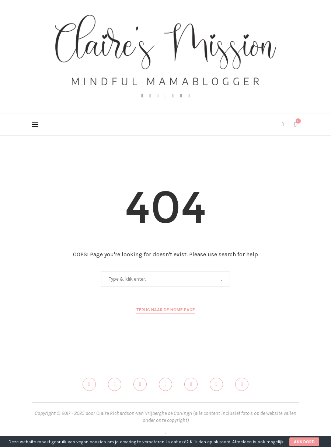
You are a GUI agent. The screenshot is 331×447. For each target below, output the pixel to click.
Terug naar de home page (165, 309)
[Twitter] (150, 95)
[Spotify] (189, 95)
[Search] (282, 124)
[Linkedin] (173, 95)
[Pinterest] (165, 95)
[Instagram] (157, 95)
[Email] (181, 95)
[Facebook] (142, 95)
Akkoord (304, 441)
